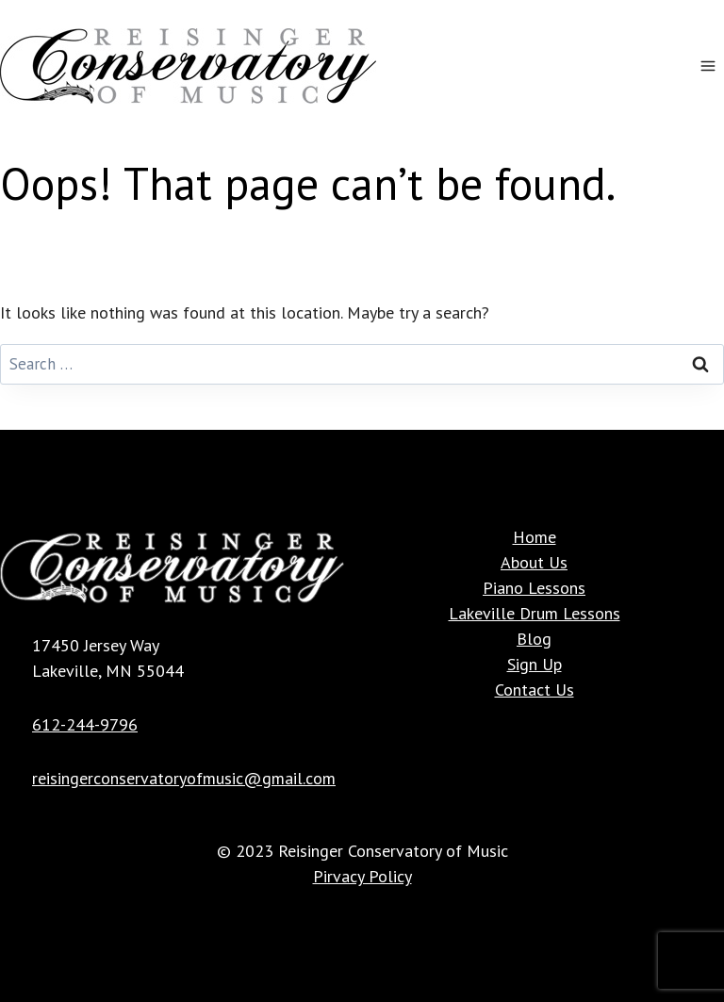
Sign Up (534, 664)
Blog (534, 638)
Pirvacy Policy (362, 876)
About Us (534, 562)
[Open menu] (707, 65)
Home (534, 537)
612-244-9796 (85, 724)
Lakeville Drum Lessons (534, 613)
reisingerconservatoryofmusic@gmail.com (184, 778)
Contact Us (534, 689)
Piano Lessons (534, 588)
